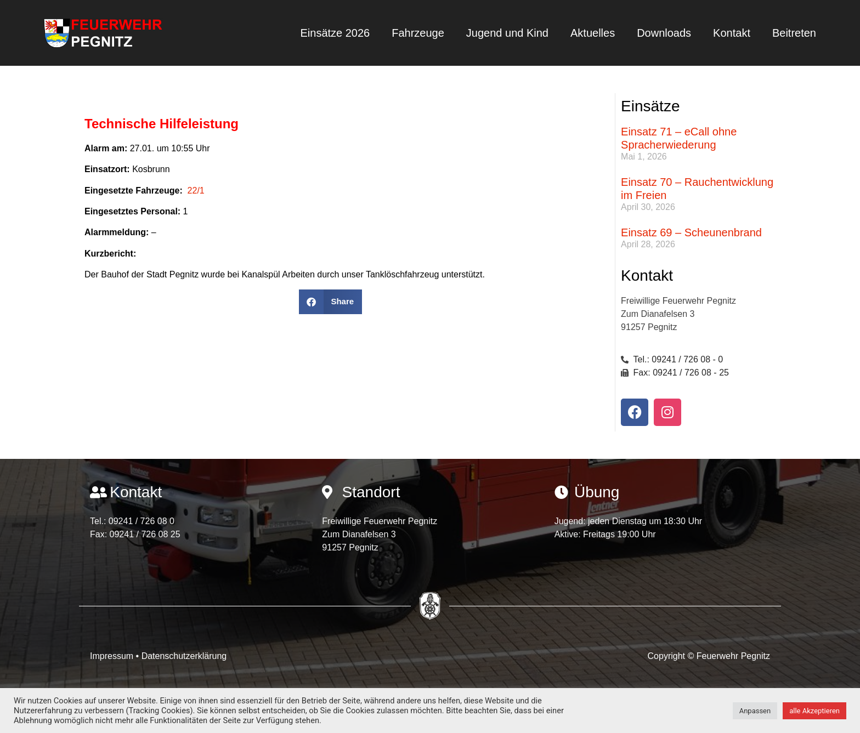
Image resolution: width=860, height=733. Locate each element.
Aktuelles (592, 33)
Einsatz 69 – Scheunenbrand (691, 232)
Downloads (664, 33)
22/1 (196, 190)
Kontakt (731, 33)
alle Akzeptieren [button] (814, 711)
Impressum (113, 656)
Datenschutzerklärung (184, 656)
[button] (330, 301)
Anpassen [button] (755, 711)
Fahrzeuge (418, 33)
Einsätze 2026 (335, 33)
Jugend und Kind (507, 33)
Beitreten (794, 33)
